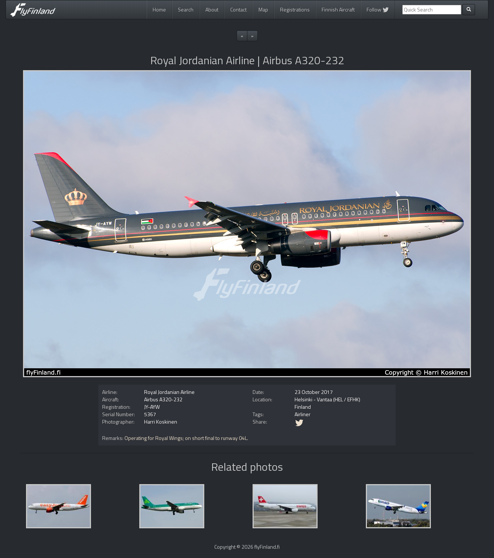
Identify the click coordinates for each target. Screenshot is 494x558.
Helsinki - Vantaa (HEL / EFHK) (327, 399)
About (211, 9)
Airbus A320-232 (163, 399)
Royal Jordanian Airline (169, 392)
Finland (303, 407)
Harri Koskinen (160, 421)
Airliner (303, 414)
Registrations (295, 9)
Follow (378, 9)
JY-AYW (152, 407)
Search (186, 9)
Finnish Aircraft (338, 9)
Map (263, 9)
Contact (238, 9)
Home (159, 9)
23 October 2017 (314, 392)
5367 (150, 414)
